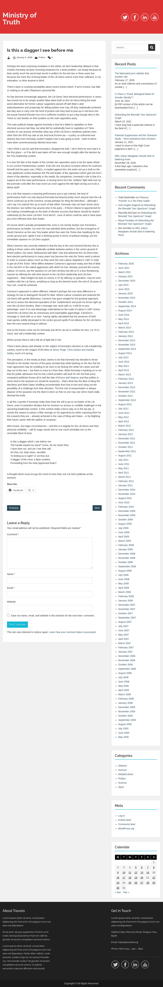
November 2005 (126, 711)
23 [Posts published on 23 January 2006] (118, 882)
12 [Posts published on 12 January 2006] (135, 872)
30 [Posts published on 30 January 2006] (118, 888)
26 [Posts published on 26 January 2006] (135, 882)
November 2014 (126, 297)
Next (97, 508)
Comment (13, 534)
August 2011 (125, 455)
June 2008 (123, 579)
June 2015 (123, 289)
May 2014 (123, 319)
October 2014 (125, 302)
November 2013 (126, 344)
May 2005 (123, 737)
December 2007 (126, 604)
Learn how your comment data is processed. (72, 632)
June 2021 (123, 267)
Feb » (126, 892)
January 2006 (125, 703)
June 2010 (123, 502)
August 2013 (125, 353)
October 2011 (125, 447)
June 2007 (123, 630)
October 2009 (125, 519)
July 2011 (123, 459)
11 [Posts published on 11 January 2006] (129, 872)
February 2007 (126, 647)
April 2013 (123, 370)
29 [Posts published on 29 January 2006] (153, 882)
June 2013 (123, 361)
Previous (13, 508)
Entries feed (124, 820)
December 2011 (126, 438)
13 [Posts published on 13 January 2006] (141, 872)
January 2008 (125, 600)
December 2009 (126, 511)
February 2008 (126, 596)
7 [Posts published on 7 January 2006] (147, 867)
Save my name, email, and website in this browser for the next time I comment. (53, 615)
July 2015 (123, 285)
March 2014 (124, 327)
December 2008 (126, 553)
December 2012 (126, 387)
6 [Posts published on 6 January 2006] (141, 867)
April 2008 (123, 587)
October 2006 (125, 664)
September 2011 (127, 451)
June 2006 (123, 681)
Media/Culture (125, 774)
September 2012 (127, 400)
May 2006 (123, 686)
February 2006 (126, 698)
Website (11, 601)
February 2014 (126, 331)
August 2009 (125, 523)
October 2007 (125, 613)
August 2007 (125, 622)
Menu (6, 9)
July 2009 (123, 528)
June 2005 (123, 732)
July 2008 (123, 575)
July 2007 (123, 626)
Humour (122, 770)
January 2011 (125, 485)
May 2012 (123, 417)
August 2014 (125, 310)
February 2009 (126, 545)
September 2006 (127, 668)
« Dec (118, 892)
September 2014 (127, 306)
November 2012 (126, 391)
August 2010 (125, 498)
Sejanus (74, 377)
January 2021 (125, 276)
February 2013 (126, 378)
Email (11, 588)
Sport (121, 787)
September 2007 (127, 617)
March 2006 (124, 694)
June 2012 (123, 413)
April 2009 (123, 536)
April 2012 (123, 421)
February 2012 (126, 430)
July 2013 (123, 357)
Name (11, 574)
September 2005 (127, 720)
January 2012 (125, 434)
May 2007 (123, 634)
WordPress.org (126, 828)
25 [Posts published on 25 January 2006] (129, 882)
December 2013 (126, 340)
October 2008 (125, 562)
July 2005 (123, 728)
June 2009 (123, 532)
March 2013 (124, 374)
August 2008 (125, 570)
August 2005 (125, 724)
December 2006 (126, 656)
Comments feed (126, 824)
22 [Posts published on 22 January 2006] (153, 877)
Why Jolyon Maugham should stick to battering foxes (136, 231)
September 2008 (127, 566)
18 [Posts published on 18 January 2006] (129, 877)
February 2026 (126, 263)
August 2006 (125, 673)
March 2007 (124, 643)
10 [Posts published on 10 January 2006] (124, 872)
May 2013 (123, 366)
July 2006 (123, 677)
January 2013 (125, 383)
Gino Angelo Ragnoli (129, 205)
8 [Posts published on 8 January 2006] (153, 867)
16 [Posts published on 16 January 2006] (118, 877)
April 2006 (123, 690)
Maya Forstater (126, 220)
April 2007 (123, 639)
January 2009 (125, 549)
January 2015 (125, 293)
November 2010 (126, 494)
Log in (121, 815)
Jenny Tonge (59, 349)
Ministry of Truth (19, 18)
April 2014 (123, 323)
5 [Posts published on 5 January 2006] (136, 867)
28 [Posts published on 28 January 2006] (147, 882)
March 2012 (124, 425)
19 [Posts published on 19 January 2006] (135, 877)
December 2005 (126, 707)
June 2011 (123, 464)
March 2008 (124, 592)
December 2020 (126, 280)
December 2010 (126, 489)
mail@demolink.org (128, 942)
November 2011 (126, 442)
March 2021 (124, 272)
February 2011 (126, 481)
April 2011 (123, 472)
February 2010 (126, 506)
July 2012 (123, 408)
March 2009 (124, 540)
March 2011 (124, 477)
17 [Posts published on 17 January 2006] (124, 877)
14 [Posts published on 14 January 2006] (147, 872)
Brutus (61, 377)
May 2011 (123, 468)
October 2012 (125, 395)
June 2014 (123, 314)
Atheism (122, 765)
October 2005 (125, 715)
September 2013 (127, 349)
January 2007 (125, 651)
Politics (41, 57)
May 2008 (123, 583)
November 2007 (126, 609)
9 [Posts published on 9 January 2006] (118, 872)
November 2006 (126, 660)
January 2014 (125, 336)
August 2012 (125, 404)
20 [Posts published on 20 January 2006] (141, 877)
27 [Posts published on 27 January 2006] (141, 882)
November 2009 (126, 515)
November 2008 (126, 558)
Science (122, 782)
